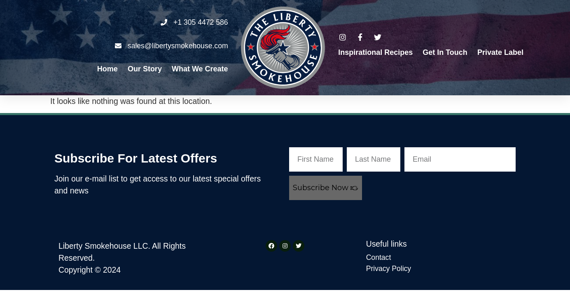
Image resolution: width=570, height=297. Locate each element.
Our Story (145, 69)
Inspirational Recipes (375, 52)
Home (107, 69)
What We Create (200, 69)
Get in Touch (445, 52)
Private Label (500, 52)
